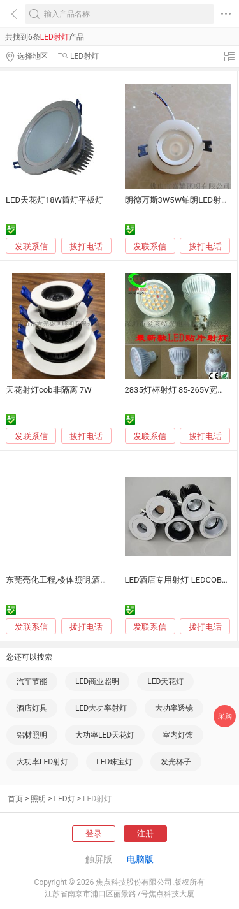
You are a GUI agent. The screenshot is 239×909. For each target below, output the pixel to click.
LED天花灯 (165, 681)
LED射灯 (97, 798)
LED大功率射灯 (101, 708)
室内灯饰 (178, 735)
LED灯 (64, 798)
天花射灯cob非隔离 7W (49, 390)
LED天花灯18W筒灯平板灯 (54, 200)
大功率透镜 (174, 708)
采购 (225, 716)
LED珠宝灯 (114, 761)
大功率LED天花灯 (104, 735)
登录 (93, 833)
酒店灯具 (32, 708)
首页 (15, 798)
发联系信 (31, 246)
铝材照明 (32, 735)
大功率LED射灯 (42, 761)
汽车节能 (32, 681)
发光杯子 (176, 761)
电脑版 (140, 859)
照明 (38, 798)
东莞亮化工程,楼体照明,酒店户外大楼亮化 (82, 580)
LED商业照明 (97, 681)
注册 (145, 833)
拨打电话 (86, 246)
